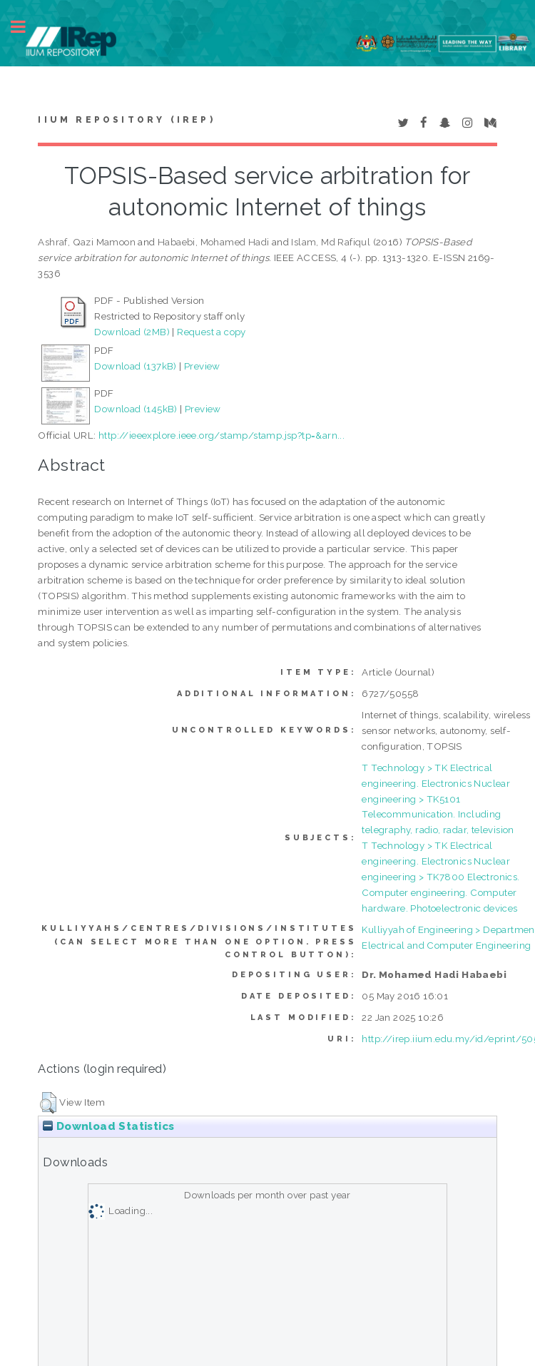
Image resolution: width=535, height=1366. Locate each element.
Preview (202, 366)
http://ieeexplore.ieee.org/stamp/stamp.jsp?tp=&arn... (221, 435)
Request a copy (211, 331)
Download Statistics (108, 1126)
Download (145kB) (135, 408)
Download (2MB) (132, 331)
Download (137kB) (135, 366)
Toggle (25, 26)
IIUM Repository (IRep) (126, 120)
